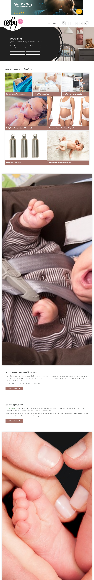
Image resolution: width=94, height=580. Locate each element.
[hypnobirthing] (47, 7)
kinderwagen (12, 408)
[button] (63, 22)
